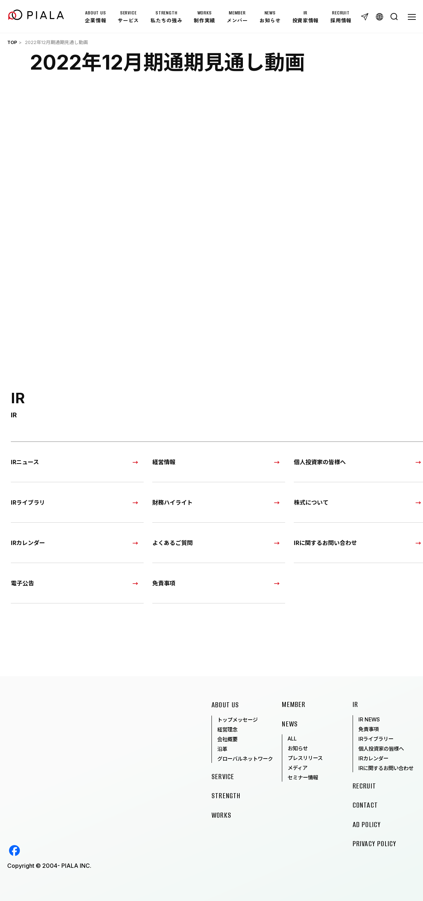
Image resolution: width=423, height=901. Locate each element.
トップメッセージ (237, 720)
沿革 (222, 749)
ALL (292, 738)
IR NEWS (369, 719)
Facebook (14, 850)
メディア (298, 768)
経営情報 (163, 461)
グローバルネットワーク (245, 759)
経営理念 (227, 729)
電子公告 (22, 583)
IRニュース (25, 461)
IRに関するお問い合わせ (386, 768)
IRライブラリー (375, 739)
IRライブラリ (28, 502)
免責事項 (163, 583)
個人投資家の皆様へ (381, 749)
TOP (12, 42)
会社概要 (227, 739)
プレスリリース (305, 758)
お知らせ (298, 748)
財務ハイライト (172, 502)
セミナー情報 (303, 777)
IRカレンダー (28, 542)
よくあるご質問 (172, 542)
